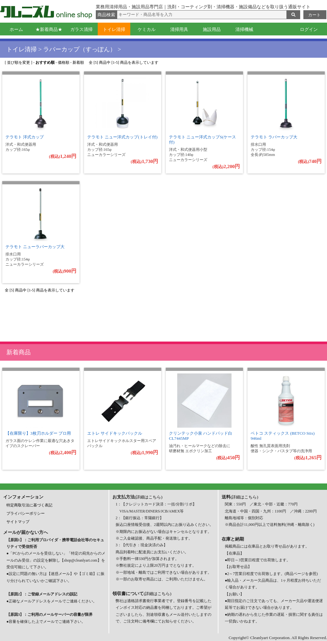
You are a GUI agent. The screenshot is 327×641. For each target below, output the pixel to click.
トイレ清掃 (114, 29)
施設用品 (212, 29)
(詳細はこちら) (149, 497)
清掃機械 (244, 29)
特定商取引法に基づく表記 (29, 505)
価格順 (63, 62)
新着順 (78, 62)
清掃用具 (179, 29)
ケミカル (147, 29)
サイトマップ (17, 521)
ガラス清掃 (81, 29)
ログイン (309, 29)
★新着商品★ (48, 29)
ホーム (16, 29)
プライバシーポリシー (25, 513)
